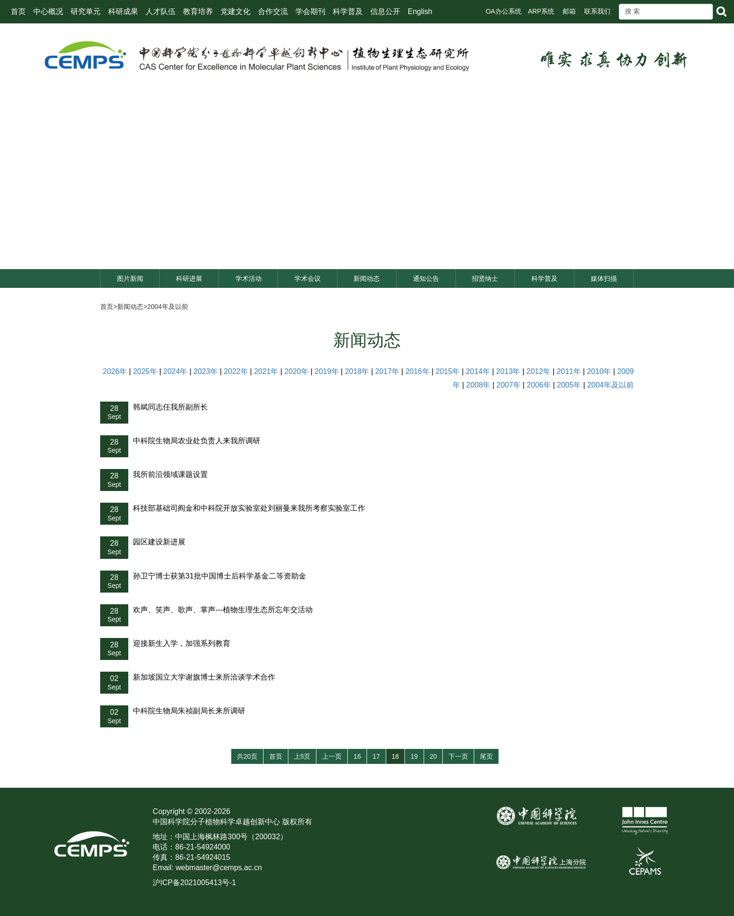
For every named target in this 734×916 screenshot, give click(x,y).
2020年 (296, 371)
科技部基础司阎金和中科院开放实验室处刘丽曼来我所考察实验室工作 (249, 508)
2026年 (115, 371)
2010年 (599, 371)
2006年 (539, 385)
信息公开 (385, 11)
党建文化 (235, 11)
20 (433, 756)
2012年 (538, 371)
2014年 (478, 371)
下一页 (458, 756)
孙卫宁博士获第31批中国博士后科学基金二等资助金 (219, 576)
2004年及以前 (167, 306)
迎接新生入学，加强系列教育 (181, 643)
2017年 (387, 371)
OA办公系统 (503, 11)
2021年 (266, 371)
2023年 (205, 371)
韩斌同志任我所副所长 (170, 407)
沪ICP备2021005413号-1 (194, 883)
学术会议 (307, 278)
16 (357, 756)
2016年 (417, 371)
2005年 (569, 385)
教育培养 (198, 11)
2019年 (327, 371)
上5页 (302, 756)
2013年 (508, 371)
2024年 (175, 371)
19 (414, 756)
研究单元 (86, 11)
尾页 (486, 756)
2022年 (236, 371)
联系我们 (597, 11)
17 (376, 756)
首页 (18, 11)
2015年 (448, 371)
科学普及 (348, 11)
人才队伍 (161, 11)
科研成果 (123, 11)
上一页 (332, 756)
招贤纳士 (485, 278)
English (420, 11)
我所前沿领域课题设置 (170, 474)
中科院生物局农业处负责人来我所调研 (196, 441)
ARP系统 (541, 11)
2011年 (569, 371)
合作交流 (273, 11)
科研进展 (189, 278)
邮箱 (569, 11)
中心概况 (48, 11)
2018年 (357, 371)
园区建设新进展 (159, 542)
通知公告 (426, 278)
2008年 (478, 385)
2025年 (145, 371)
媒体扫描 (604, 278)
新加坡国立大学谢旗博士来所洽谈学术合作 (204, 677)
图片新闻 (130, 278)
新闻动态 (366, 278)
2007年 (508, 385)
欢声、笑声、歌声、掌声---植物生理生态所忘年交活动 (223, 610)
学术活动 (248, 278)
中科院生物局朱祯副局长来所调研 (189, 711)
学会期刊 (310, 11)
